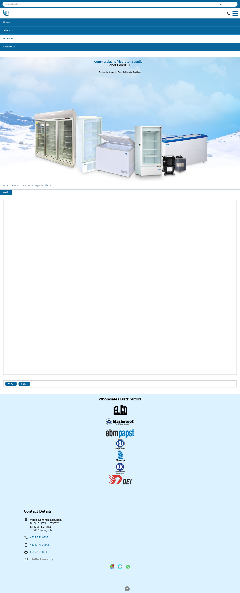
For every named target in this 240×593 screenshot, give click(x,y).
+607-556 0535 (39, 537)
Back (5, 192)
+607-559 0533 (39, 552)
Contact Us (9, 46)
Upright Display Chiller (38, 185)
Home (6, 22)
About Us (8, 30)
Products (8, 38)
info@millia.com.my (42, 559)
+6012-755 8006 (40, 545)
